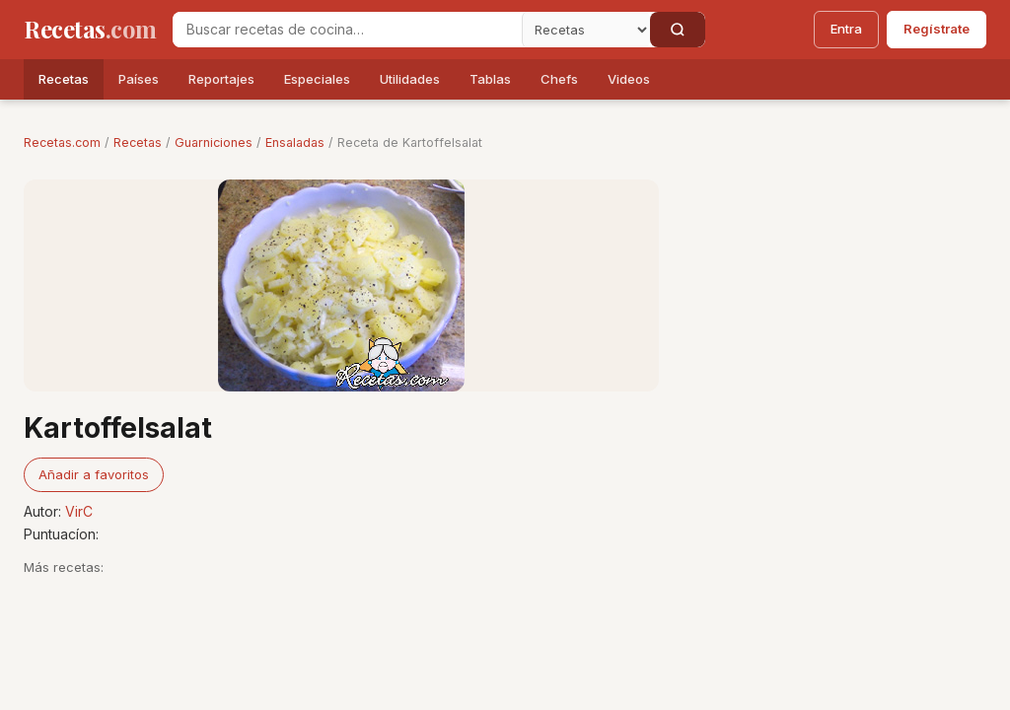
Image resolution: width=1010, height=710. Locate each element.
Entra (846, 28)
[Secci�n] (586, 29)
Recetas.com (62, 142)
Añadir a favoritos (93, 474)
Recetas (63, 79)
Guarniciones (213, 142)
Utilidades (410, 79)
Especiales (317, 79)
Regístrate (936, 28)
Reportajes (221, 79)
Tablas (490, 79)
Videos (629, 79)
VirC (79, 511)
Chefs (559, 79)
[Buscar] (677, 29)
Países (138, 79)
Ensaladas (295, 142)
